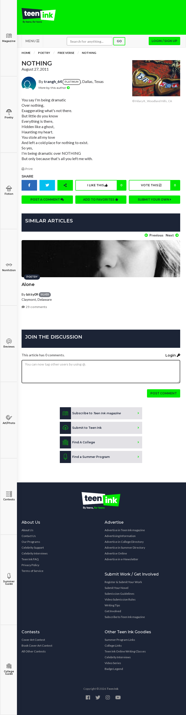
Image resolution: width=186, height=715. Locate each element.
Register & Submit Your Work (123, 582)
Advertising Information (120, 535)
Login (172, 355)
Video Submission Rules (120, 599)
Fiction (9, 190)
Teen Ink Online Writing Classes (125, 651)
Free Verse (66, 53)
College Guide (9, 669)
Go (119, 41)
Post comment (163, 393)
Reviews (9, 343)
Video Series (113, 663)
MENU (32, 41)
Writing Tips (112, 605)
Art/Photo (9, 420)
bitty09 (32, 294)
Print (27, 169)
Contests (9, 496)
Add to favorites (100, 200)
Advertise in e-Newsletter (121, 559)
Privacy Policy (30, 565)
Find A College (77, 442)
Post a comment (47, 200)
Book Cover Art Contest (37, 645)
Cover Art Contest (33, 639)
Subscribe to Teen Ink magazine (125, 616)
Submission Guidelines (119, 593)
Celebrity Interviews (35, 553)
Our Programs (31, 541)
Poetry (9, 114)
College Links (113, 645)
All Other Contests (34, 651)
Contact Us (29, 535)
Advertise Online (116, 553)
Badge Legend (114, 668)
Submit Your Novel (116, 587)
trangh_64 (53, 82)
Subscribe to (90, 413)
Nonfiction (9, 267)
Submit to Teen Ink (81, 428)
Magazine (9, 38)
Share (27, 176)
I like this (106, 185)
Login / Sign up (164, 41)
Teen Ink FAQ (30, 559)
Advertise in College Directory (124, 541)
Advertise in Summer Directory (125, 547)
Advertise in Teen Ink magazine (125, 530)
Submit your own (154, 200)
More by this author (54, 88)
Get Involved (113, 611)
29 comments (34, 307)
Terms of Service (32, 570)
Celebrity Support (33, 547)
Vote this (160, 185)
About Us (27, 530)
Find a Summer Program (85, 457)
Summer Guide (9, 579)
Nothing (89, 53)
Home (26, 53)
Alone (28, 284)
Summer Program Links (120, 639)
